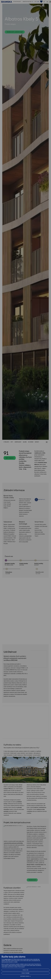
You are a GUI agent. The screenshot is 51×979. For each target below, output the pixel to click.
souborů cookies (7, 959)
